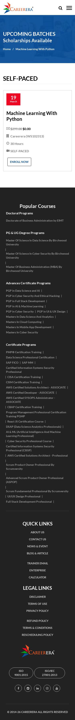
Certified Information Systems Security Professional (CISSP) (30, 448)
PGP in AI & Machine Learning (24, 306)
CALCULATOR (37, 577)
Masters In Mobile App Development (28, 327)
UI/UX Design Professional (23, 496)
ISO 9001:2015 (21, 673)
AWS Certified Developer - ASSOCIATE (30, 392)
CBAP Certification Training (24, 407)
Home (7, 49)
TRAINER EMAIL (37, 563)
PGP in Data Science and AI (23, 290)
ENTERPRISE (37, 570)
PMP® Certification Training (23, 352)
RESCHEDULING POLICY (37, 634)
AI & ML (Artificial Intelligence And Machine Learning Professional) (33, 434)
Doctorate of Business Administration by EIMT (35, 220)
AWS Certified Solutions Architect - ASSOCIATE (36, 387)
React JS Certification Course (25, 421)
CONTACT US (37, 539)
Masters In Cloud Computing (23, 322)
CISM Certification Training (23, 382)
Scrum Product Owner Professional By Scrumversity (30, 466)
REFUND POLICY (37, 620)
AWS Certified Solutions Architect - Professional (37, 455)
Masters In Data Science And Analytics (30, 316)
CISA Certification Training (24, 377)
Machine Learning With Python (35, 49)
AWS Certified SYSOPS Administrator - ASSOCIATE (30, 399)
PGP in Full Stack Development (25, 301)
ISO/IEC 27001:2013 (49, 673)
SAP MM (27, 362)
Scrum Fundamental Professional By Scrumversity (37, 491)
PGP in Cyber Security (20, 311)
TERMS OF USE (37, 603)
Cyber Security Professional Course (29, 441)
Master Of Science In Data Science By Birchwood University (36, 242)
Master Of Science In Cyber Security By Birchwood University (37, 255)
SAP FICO (12, 362)
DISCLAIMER (37, 596)
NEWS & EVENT (37, 546)
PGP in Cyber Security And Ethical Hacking (33, 295)
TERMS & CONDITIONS (37, 627)
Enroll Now (19, 161)
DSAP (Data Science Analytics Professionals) (33, 426)
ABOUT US (37, 532)
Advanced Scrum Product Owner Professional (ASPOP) (34, 480)
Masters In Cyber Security (22, 332)
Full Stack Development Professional (29, 501)
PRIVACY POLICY (37, 610)
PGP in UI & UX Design (51, 311)
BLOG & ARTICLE (37, 553)
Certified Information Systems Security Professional (30, 369)
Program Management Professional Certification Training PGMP (36, 414)
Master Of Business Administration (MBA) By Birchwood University (34, 268)
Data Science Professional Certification (30, 357)
